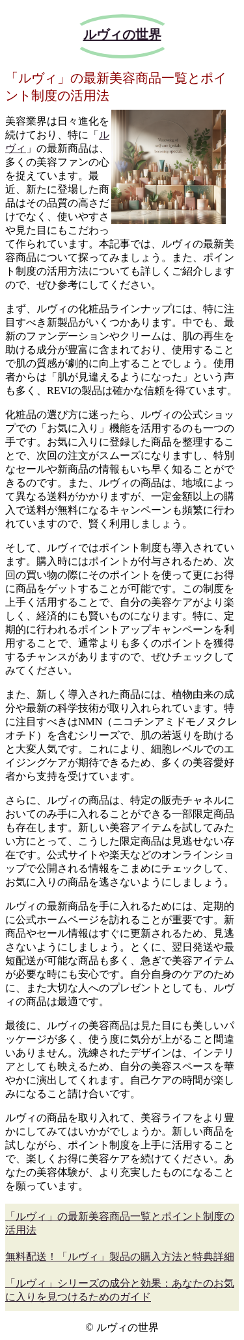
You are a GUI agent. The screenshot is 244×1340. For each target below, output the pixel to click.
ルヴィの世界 (122, 34)
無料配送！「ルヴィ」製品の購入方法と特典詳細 (119, 1256)
